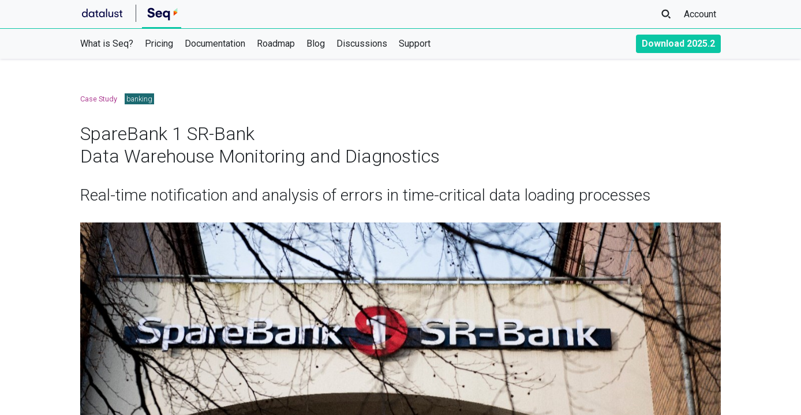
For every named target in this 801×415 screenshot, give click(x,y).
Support (415, 43)
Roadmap (276, 43)
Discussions (361, 43)
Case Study (98, 99)
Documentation (215, 43)
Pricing (159, 43)
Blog (315, 43)
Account (700, 14)
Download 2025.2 (678, 43)
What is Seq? (106, 43)
